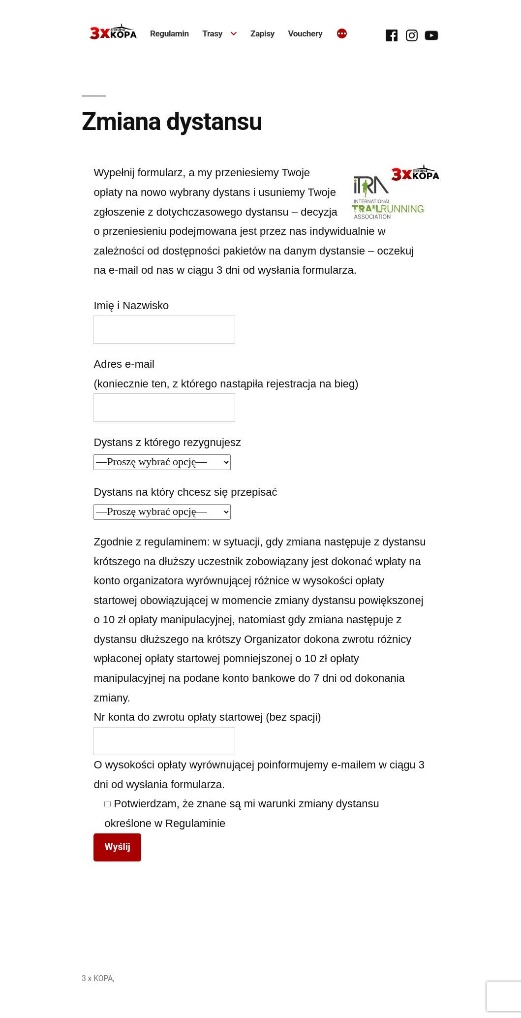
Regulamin (169, 33)
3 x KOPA (97, 978)
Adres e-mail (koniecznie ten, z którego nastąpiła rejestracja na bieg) (225, 385)
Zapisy (262, 33)
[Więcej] (342, 34)
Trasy (212, 33)
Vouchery (305, 33)
